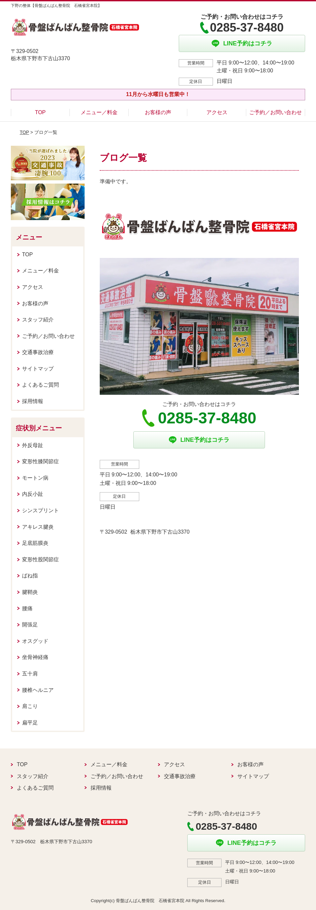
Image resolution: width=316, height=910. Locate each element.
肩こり (30, 706)
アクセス (216, 112)
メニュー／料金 (99, 112)
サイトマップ (38, 368)
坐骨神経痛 (35, 657)
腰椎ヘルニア (38, 690)
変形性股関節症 (40, 559)
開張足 (30, 624)
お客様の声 (158, 112)
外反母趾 (32, 445)
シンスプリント (40, 510)
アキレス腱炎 (38, 527)
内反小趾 (32, 494)
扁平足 (30, 722)
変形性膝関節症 (40, 461)
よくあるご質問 (40, 385)
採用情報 (32, 401)
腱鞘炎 (30, 592)
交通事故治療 (38, 352)
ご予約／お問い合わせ (275, 112)
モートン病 (35, 478)
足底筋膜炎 (35, 543)
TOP (40, 112)
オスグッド (35, 641)
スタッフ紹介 (38, 319)
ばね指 (30, 575)
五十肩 (30, 673)
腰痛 (27, 608)
